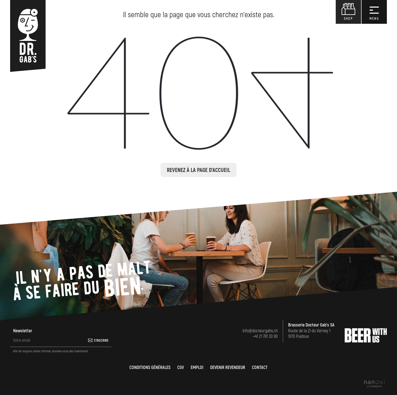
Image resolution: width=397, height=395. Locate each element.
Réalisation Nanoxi (374, 384)
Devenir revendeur (227, 367)
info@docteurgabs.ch (260, 331)
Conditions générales (149, 367)
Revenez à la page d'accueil (198, 170)
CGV (180, 367)
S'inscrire (101, 340)
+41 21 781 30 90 (265, 336)
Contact (260, 367)
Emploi (197, 367)
